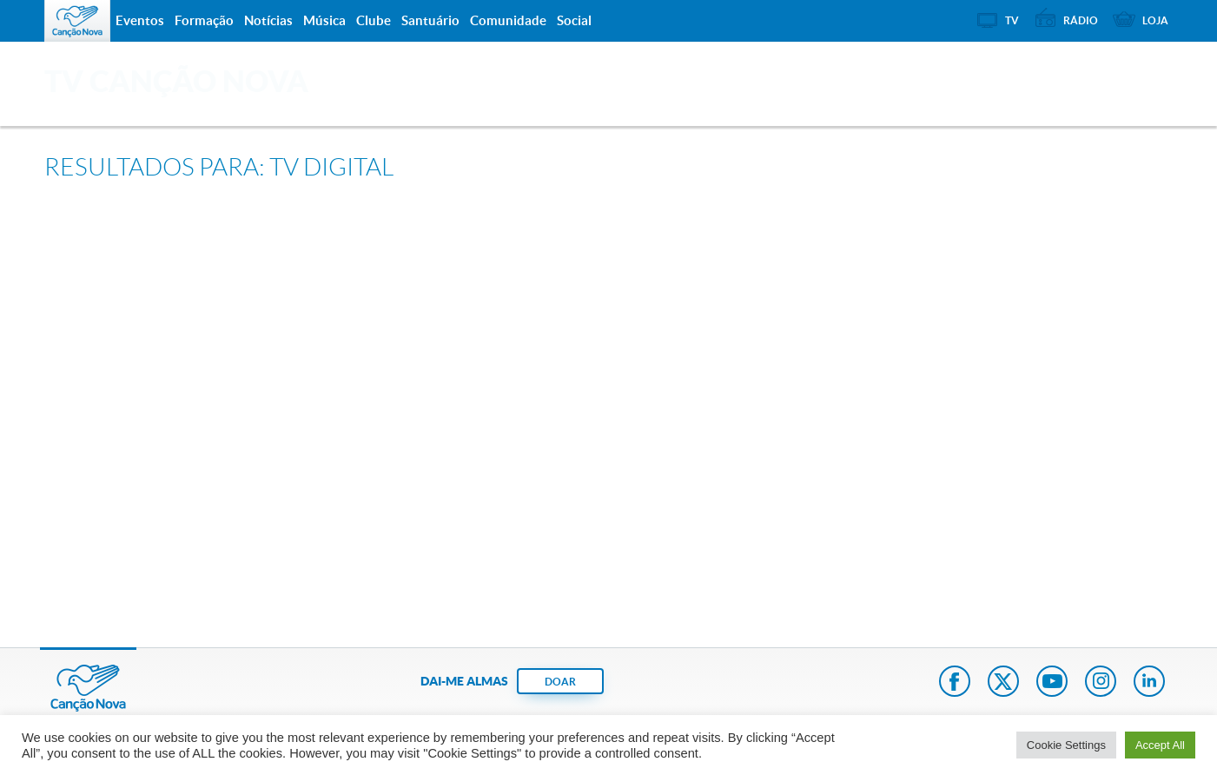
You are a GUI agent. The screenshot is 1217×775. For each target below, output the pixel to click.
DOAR (560, 681)
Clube (373, 20)
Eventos (140, 20)
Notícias (268, 20)
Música (324, 20)
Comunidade (508, 20)
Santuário (430, 20)
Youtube (1052, 683)
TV (1012, 20)
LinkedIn (1149, 683)
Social (574, 20)
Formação (204, 20)
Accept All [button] (1160, 745)
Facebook (955, 683)
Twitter (1003, 683)
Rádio (1080, 20)
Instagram (1100, 683)
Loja (1155, 20)
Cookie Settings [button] (1066, 745)
